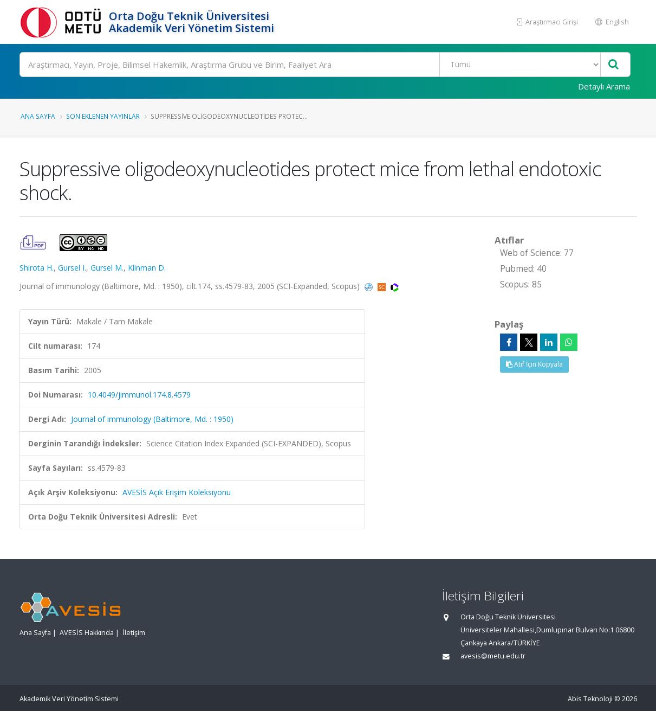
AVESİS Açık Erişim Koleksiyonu (176, 492)
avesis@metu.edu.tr (492, 656)
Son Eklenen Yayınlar (103, 116)
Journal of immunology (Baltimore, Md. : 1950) (152, 419)
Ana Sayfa (38, 116)
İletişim (133, 632)
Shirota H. (37, 267)
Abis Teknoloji (590, 698)
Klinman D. (147, 267)
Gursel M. (107, 267)
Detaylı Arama (604, 86)
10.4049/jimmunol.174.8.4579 (139, 394)
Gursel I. (72, 267)
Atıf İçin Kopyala (534, 364)
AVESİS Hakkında (87, 632)
